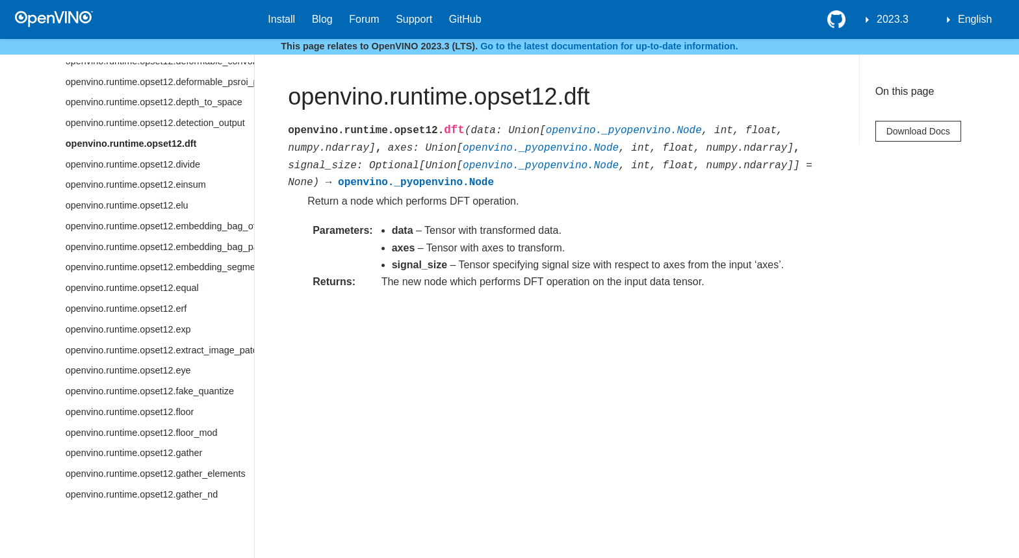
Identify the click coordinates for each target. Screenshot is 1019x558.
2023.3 (893, 19)
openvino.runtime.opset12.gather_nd (142, 494)
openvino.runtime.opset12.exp (128, 329)
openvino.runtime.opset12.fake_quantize (150, 391)
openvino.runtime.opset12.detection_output (155, 123)
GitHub (465, 19)
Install (281, 19)
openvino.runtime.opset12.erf (126, 308)
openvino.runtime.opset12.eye (128, 370)
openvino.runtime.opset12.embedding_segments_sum (160, 267)
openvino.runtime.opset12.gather (134, 453)
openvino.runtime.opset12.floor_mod (142, 432)
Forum (364, 19)
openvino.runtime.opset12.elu (127, 205)
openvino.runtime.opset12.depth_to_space (154, 102)
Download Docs (918, 131)
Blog (322, 19)
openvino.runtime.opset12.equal (132, 288)
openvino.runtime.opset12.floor (130, 412)
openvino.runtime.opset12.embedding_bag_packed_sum (160, 247)
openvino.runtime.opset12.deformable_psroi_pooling (160, 82)
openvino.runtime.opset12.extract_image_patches (160, 350)
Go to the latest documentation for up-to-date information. (609, 46)
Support (414, 19)
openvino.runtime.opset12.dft (131, 143)
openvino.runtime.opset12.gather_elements (156, 473)
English (975, 19)
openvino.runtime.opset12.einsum (136, 184)
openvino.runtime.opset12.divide (133, 164)
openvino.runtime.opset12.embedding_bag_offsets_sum (160, 226)
